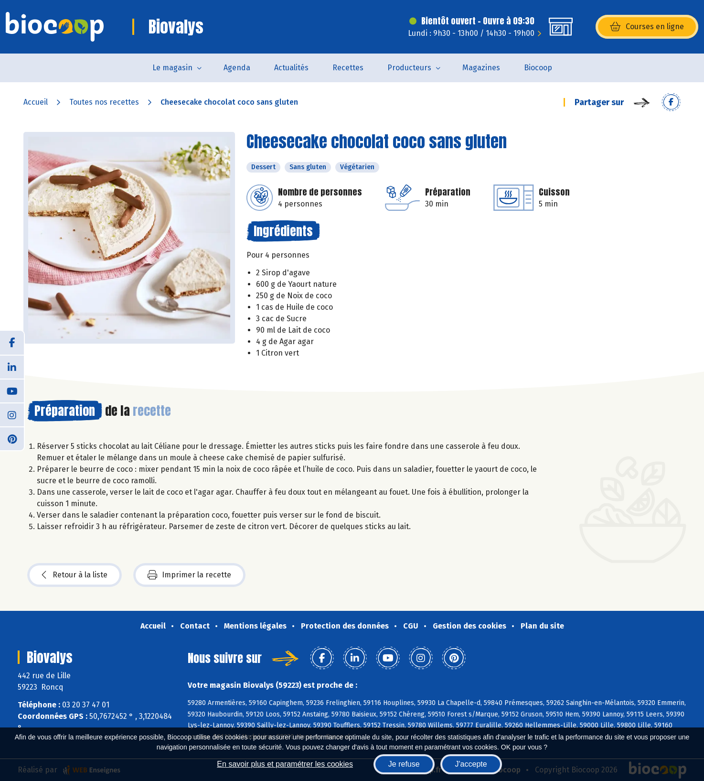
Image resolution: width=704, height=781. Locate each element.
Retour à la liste (74, 575)
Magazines (481, 67)
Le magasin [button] (172, 67)
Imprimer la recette (189, 575)
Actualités (291, 67)
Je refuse (404, 764)
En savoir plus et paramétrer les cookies (285, 764)
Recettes (347, 67)
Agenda (237, 67)
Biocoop (538, 67)
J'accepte (471, 764)
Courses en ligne (647, 27)
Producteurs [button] (409, 67)
